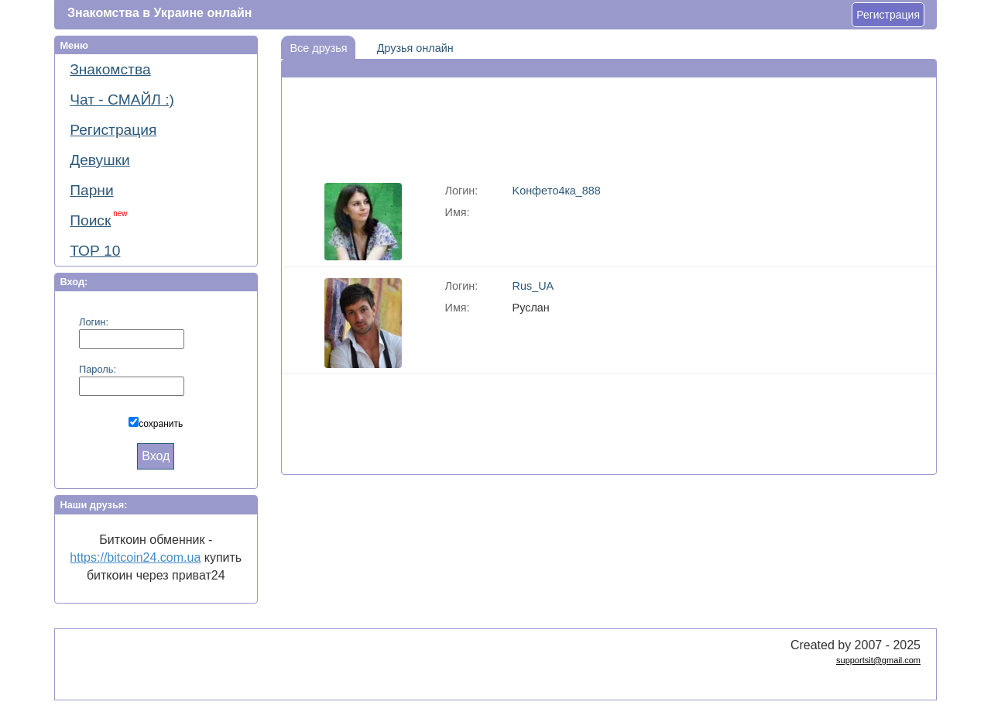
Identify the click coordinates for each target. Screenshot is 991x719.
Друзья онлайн (411, 45)
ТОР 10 (95, 251)
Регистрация (888, 15)
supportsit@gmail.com (878, 660)
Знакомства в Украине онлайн (159, 12)
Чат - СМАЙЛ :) (122, 99)
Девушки (100, 160)
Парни (91, 190)
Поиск (98, 219)
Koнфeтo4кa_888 (557, 190)
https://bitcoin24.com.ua (135, 557)
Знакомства (110, 69)
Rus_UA (533, 286)
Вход (156, 456)
